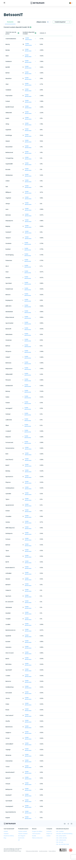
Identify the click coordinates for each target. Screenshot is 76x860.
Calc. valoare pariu (61, 846)
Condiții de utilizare (43, 857)
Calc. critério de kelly (61, 844)
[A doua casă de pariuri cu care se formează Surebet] (18, 33)
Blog (5, 844)
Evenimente (21, 844)
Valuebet (6, 840)
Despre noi (49, 840)
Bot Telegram (21, 842)
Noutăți (34, 842)
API (19, 846)
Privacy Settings (52, 857)
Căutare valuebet (22, 840)
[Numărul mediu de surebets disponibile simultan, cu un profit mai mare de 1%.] (30, 27)
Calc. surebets (60, 838)
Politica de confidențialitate (32, 857)
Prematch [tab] (10, 22)
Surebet (6, 838)
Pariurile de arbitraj (9, 842)
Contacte (48, 838)
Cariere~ (48, 842)
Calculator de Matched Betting (64, 840)
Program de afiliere (37, 838)
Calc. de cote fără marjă (62, 851)
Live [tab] (19, 22)
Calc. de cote (59, 849)
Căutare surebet (22, 838)
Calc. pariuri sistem (61, 842)
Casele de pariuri (60, 22)
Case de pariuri (36, 840)
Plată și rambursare (37, 844)
